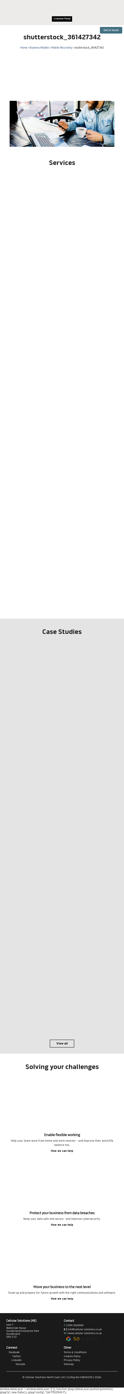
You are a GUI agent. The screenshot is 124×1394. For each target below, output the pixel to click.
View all (62, 1043)
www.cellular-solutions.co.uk (85, 1333)
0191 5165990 (75, 1325)
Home (23, 47)
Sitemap (69, 1364)
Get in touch (111, 30)
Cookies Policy (72, 1356)
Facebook (13, 1352)
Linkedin (14, 1360)
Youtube (15, 1364)
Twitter (13, 1356)
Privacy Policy (72, 1360)
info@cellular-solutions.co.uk (85, 1329)
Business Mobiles (39, 47)
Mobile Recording (62, 47)
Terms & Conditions (75, 1352)
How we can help (62, 1151)
